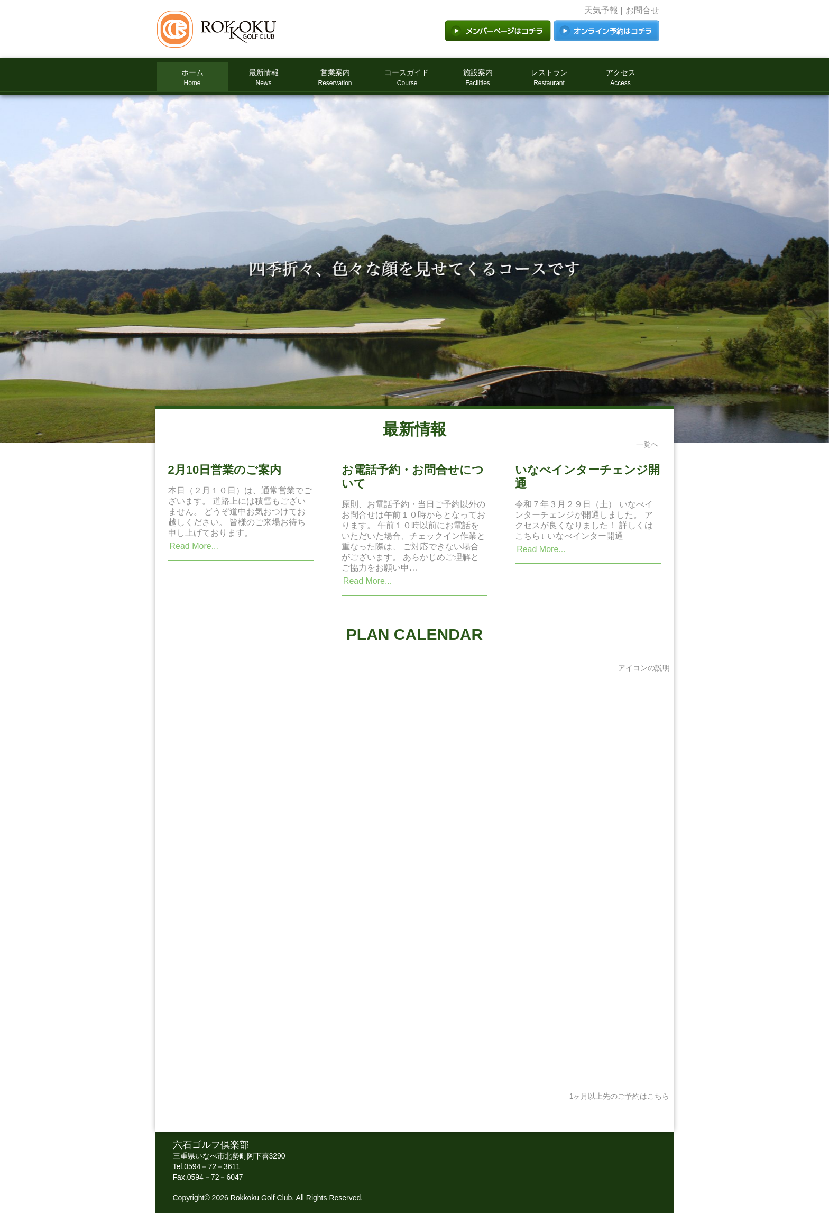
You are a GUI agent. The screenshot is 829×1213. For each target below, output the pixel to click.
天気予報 (601, 10)
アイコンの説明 (644, 668)
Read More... (194, 545)
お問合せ (642, 10)
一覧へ (647, 444)
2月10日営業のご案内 (225, 469)
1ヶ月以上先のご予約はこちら (619, 1096)
